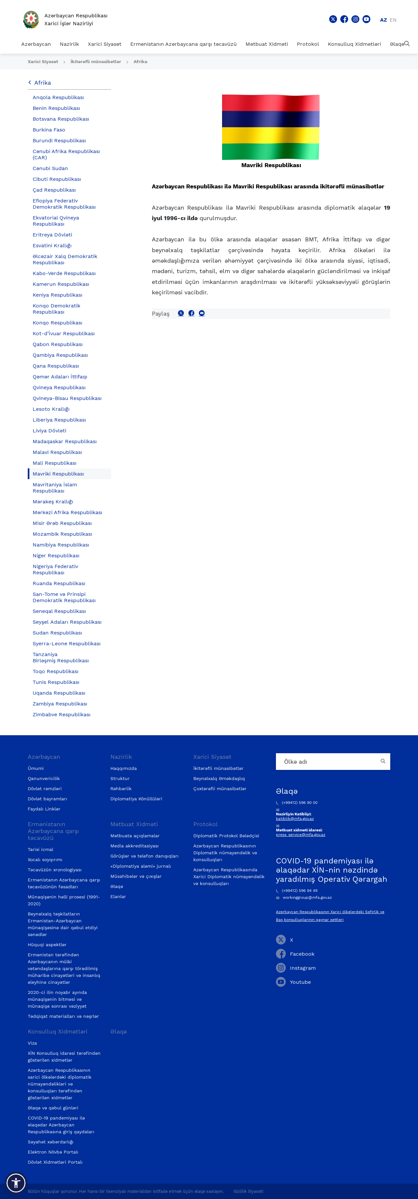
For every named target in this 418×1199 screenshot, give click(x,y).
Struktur (120, 778)
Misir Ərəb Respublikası (62, 523)
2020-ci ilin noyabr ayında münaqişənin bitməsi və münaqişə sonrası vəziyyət (57, 999)
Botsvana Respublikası (61, 119)
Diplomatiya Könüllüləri (136, 798)
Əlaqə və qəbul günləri (53, 1107)
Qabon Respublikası (58, 344)
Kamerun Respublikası (61, 284)
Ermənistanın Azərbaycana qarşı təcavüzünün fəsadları (64, 883)
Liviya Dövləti (49, 430)
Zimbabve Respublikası (61, 714)
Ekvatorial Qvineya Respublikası (56, 221)
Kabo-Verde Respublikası (64, 273)
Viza (32, 1043)
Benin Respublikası (56, 108)
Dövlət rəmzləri (45, 788)
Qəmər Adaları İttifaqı (60, 377)
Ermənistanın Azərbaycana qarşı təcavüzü (183, 44)
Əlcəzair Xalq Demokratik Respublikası (65, 259)
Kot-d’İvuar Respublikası (64, 333)
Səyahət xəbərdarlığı (50, 1141)
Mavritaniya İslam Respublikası (55, 487)
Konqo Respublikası (57, 323)
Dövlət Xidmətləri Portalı (55, 1162)
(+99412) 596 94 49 (296, 890)
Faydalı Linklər (44, 808)
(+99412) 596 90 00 (296, 802)
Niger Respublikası (56, 555)
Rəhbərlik (121, 788)
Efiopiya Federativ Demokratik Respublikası (64, 204)
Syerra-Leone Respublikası (67, 643)
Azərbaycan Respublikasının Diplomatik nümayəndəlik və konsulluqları (225, 852)
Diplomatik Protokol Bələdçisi (226, 835)
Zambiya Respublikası (60, 704)
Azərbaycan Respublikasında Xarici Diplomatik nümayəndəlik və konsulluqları (229, 876)
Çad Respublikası (54, 190)
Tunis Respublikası (56, 682)
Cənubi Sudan (50, 168)
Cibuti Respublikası (57, 179)
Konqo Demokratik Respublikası (56, 309)
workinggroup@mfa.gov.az (304, 897)
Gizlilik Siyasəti (248, 1191)
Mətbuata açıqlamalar (135, 835)
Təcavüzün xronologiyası (55, 869)
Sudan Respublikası (57, 633)
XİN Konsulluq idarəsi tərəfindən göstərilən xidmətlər (64, 1057)
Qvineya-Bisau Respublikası (67, 398)
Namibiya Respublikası (61, 545)
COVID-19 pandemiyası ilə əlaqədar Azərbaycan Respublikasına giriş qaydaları (61, 1124)
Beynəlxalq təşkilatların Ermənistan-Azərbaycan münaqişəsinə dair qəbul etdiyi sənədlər (63, 924)
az (383, 20)
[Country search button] (383, 761)
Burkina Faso (49, 130)
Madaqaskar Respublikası (65, 441)
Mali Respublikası (54, 463)
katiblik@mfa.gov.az (295, 818)
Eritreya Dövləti (52, 235)
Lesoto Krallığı (51, 409)
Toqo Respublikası (55, 671)
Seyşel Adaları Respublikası (67, 622)
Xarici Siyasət (104, 44)
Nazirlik (69, 44)
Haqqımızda (123, 768)
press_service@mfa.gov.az (300, 834)
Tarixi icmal (40, 849)
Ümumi (36, 768)
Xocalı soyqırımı (45, 859)
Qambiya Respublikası (60, 355)
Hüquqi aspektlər (47, 944)
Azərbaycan (36, 44)
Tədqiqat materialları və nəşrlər (63, 1016)
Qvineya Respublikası (59, 387)
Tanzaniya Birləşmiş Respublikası (61, 657)
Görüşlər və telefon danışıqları (144, 856)
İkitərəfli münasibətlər (96, 61)
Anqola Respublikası (58, 97)
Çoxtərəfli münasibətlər (220, 788)
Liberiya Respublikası (59, 420)
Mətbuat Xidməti (267, 44)
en (393, 20)
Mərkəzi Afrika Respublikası (67, 512)
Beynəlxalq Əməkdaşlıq (219, 778)
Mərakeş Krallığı (53, 501)
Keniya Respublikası (57, 295)
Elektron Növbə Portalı (53, 1152)
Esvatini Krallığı (52, 245)
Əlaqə (397, 44)
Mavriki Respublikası (58, 474)
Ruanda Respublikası (59, 583)
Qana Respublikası (56, 366)
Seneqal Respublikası (59, 611)
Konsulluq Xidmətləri (354, 44)
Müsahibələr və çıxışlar (136, 876)
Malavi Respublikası (57, 452)
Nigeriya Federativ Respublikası (55, 569)
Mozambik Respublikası (62, 534)
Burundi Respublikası (59, 140)
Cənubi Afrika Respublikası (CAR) (66, 154)
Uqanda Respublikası (59, 693)
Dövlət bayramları (47, 798)
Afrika (140, 61)
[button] (16, 1182)
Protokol (308, 44)
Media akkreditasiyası (134, 845)
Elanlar (118, 896)
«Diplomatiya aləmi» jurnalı (140, 866)
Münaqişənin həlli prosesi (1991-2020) (64, 900)
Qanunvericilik (44, 778)
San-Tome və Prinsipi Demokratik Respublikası (64, 597)
